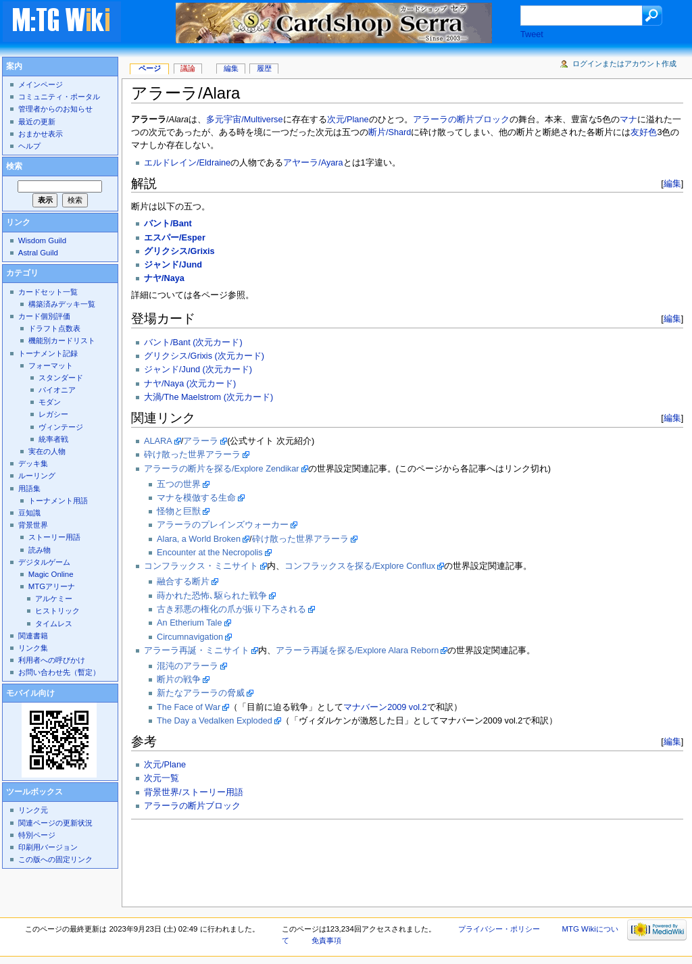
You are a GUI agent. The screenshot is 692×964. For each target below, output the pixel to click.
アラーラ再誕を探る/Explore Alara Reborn (357, 650)
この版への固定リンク (55, 859)
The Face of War (188, 707)
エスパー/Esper (174, 238)
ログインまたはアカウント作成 (624, 63)
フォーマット (50, 365)
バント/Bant (168, 223)
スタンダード (61, 378)
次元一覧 (161, 778)
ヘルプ (29, 146)
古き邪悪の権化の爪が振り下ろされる (231, 609)
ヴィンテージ (61, 427)
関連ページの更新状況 (55, 823)
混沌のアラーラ (187, 666)
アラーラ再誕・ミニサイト (196, 650)
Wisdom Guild (42, 240)
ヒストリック (57, 611)
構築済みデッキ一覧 (61, 304)
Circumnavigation (190, 637)
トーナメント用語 (58, 501)
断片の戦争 (179, 679)
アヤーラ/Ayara (313, 163)
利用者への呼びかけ (51, 660)
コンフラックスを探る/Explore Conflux (360, 566)
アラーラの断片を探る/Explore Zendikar (221, 469)
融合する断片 (183, 581)
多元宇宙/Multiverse (244, 119)
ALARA (158, 441)
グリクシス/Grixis (179, 251)
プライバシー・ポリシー (499, 929)
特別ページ (36, 835)
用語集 (29, 488)
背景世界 (33, 525)
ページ (150, 68)
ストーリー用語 (54, 537)
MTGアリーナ (51, 586)
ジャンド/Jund (173, 265)
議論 (187, 68)
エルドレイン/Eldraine (187, 163)
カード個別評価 (44, 316)
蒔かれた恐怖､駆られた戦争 (212, 596)
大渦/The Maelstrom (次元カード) (208, 397)
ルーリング (36, 476)
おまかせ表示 (40, 134)
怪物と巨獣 (179, 511)
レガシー (53, 414)
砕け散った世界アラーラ (192, 454)
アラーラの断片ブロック (461, 119)
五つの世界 (179, 484)
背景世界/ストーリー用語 (193, 792)
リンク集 (33, 648)
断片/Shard (389, 132)
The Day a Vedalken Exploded (214, 721)
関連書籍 (33, 636)
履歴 (264, 68)
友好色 (644, 132)
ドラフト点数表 (54, 328)
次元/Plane (348, 119)
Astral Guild (38, 253)
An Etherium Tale (189, 623)
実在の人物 (47, 451)
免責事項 (326, 940)
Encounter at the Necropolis (210, 552)
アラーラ (200, 441)
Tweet (531, 34)
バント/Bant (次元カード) (193, 342)
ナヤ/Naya (164, 278)
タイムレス (53, 623)
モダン (50, 402)
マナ (628, 119)
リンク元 (33, 810)
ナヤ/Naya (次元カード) (190, 383)
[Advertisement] (377, 859)
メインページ (40, 84)
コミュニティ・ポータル (59, 97)
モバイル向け (30, 693)
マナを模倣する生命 (196, 498)
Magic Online (51, 574)
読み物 (39, 550)
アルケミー (53, 598)
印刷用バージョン (48, 847)
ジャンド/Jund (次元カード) (198, 369)
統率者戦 (53, 439)
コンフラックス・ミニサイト (201, 566)
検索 (14, 166)
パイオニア (57, 390)
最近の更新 (36, 122)
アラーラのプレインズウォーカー (223, 525)
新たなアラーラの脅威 (201, 693)
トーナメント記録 (48, 353)
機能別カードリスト (61, 340)
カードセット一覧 (48, 292)
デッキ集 (33, 463)
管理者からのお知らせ (55, 109)
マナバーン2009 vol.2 (385, 707)
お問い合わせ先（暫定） (59, 672)
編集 (672, 183)
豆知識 (29, 513)
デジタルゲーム (44, 562)
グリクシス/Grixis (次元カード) (204, 356)
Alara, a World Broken (199, 539)
